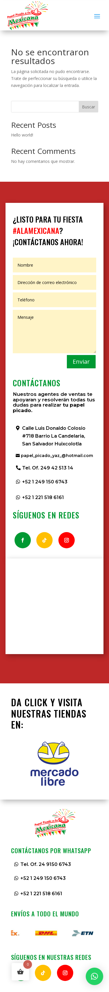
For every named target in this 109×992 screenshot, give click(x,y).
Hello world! (22, 135)
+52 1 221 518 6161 (43, 497)
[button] (94, 976)
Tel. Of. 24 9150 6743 (45, 864)
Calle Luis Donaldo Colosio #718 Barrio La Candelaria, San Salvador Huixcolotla (53, 436)
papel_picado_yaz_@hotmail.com (57, 455)
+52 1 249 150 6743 (44, 482)
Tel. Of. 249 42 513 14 (47, 468)
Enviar (81, 361)
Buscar (88, 107)
